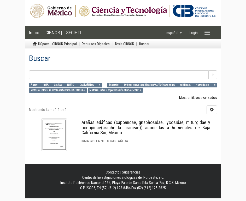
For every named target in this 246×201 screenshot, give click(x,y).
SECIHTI (73, 32)
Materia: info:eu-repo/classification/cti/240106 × (58, 90)
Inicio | (35, 32)
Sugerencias (131, 172)
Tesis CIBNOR (124, 44)
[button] (174, 32)
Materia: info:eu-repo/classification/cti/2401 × (115, 90)
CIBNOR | (53, 32)
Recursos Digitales (96, 44)
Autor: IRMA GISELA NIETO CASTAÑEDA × (65, 85)
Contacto (113, 172)
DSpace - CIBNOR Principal (57, 44)
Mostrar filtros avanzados (198, 98)
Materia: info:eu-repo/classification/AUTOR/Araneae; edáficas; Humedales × (162, 85)
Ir (213, 75)
